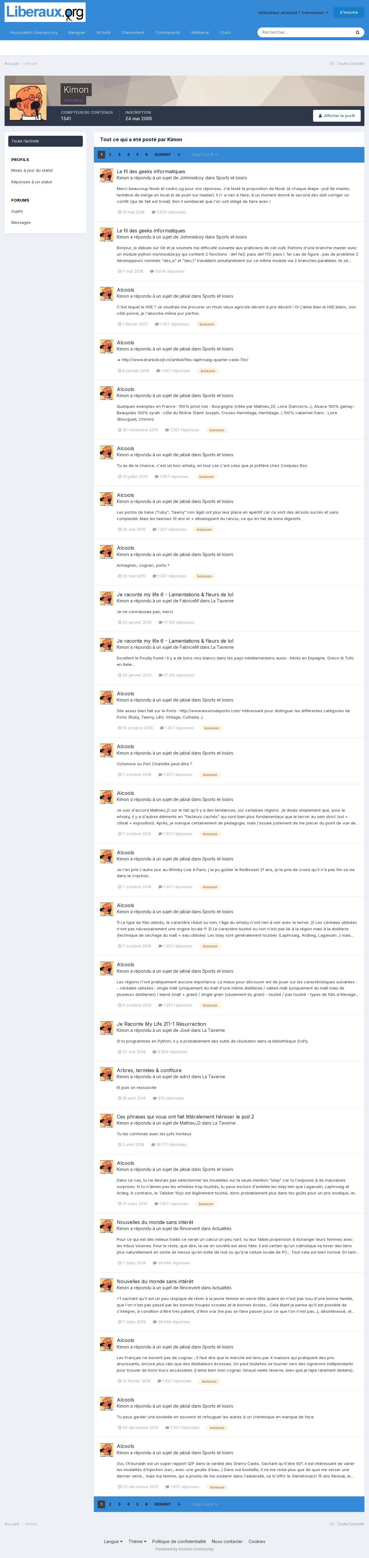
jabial (185, 296)
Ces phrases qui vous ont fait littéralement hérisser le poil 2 (185, 1117)
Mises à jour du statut (32, 170)
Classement (133, 32)
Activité (104, 32)
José (185, 1030)
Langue (113, 1541)
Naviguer (77, 32)
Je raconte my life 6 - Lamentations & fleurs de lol (175, 594)
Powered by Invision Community (185, 1549)
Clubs (225, 32)
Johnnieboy (192, 177)
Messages (21, 222)
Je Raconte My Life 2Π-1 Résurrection (161, 1024)
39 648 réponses (171, 1262)
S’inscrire (349, 12)
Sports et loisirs (231, 177)
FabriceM (189, 600)
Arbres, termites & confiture (149, 1070)
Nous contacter (227, 1541)
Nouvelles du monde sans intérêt (155, 1222)
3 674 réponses (169, 212)
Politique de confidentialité (179, 1541)
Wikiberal (200, 32)
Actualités (221, 1228)
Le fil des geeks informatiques (151, 171)
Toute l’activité (25, 140)
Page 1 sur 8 (204, 154)
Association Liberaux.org (33, 32)
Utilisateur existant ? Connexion (293, 12)
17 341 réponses (176, 622)
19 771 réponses (169, 1144)
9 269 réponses (170, 1051)
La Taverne (222, 600)
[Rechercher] (284, 32)
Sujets (17, 211)
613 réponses (168, 1098)
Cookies (257, 1541)
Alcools (125, 290)
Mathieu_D (190, 1122)
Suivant (162, 154)
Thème (137, 1541)
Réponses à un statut (31, 181)
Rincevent (190, 1228)
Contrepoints (167, 32)
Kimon (123, 177)
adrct (185, 1076)
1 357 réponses (172, 323)
